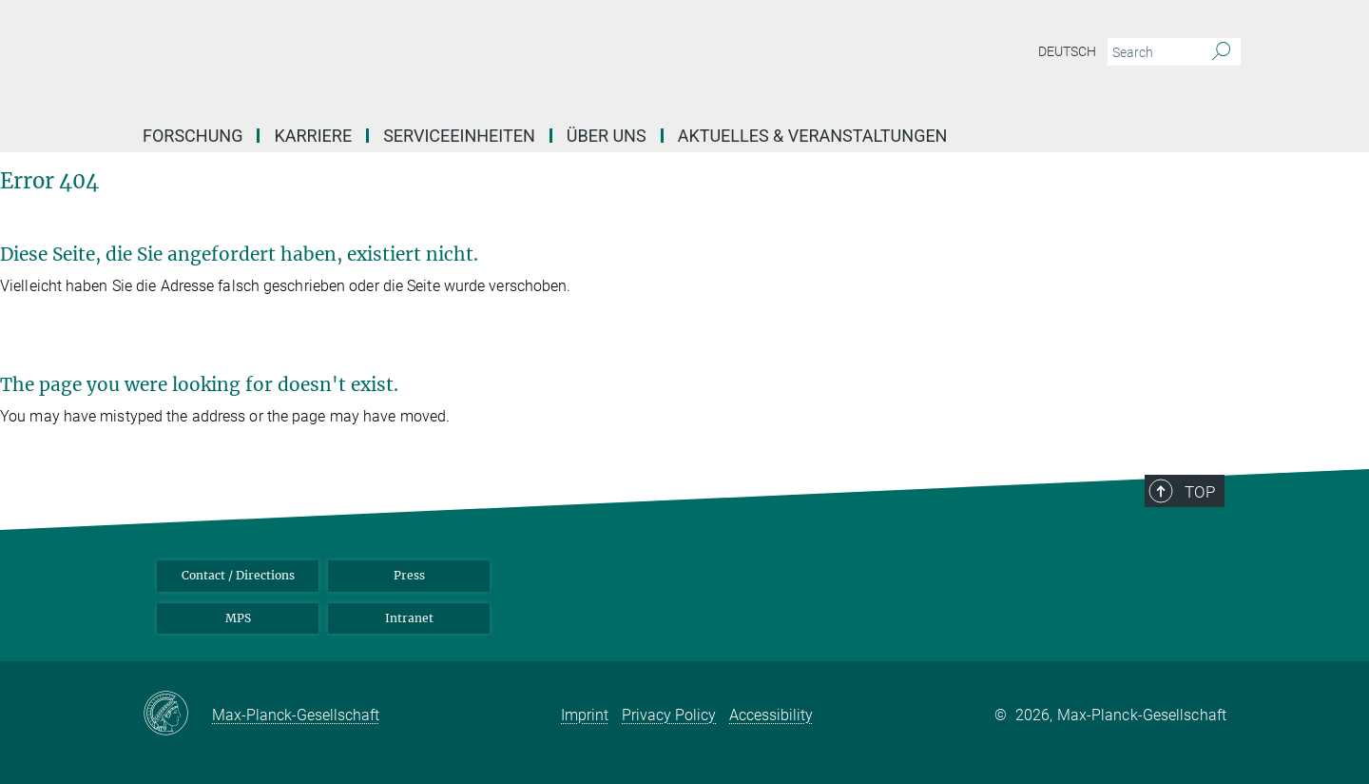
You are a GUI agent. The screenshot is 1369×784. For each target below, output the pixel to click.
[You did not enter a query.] (1153, 52)
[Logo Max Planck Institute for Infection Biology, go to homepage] (499, 57)
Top (1200, 491)
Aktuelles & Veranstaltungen (813, 135)
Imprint (584, 715)
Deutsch (1067, 51)
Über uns (606, 135)
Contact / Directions (238, 575)
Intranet (409, 618)
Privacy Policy (669, 715)
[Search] (1221, 52)
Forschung (192, 135)
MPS (238, 618)
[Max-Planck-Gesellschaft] (177, 714)
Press (409, 575)
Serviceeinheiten (459, 135)
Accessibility (771, 715)
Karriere (313, 135)
